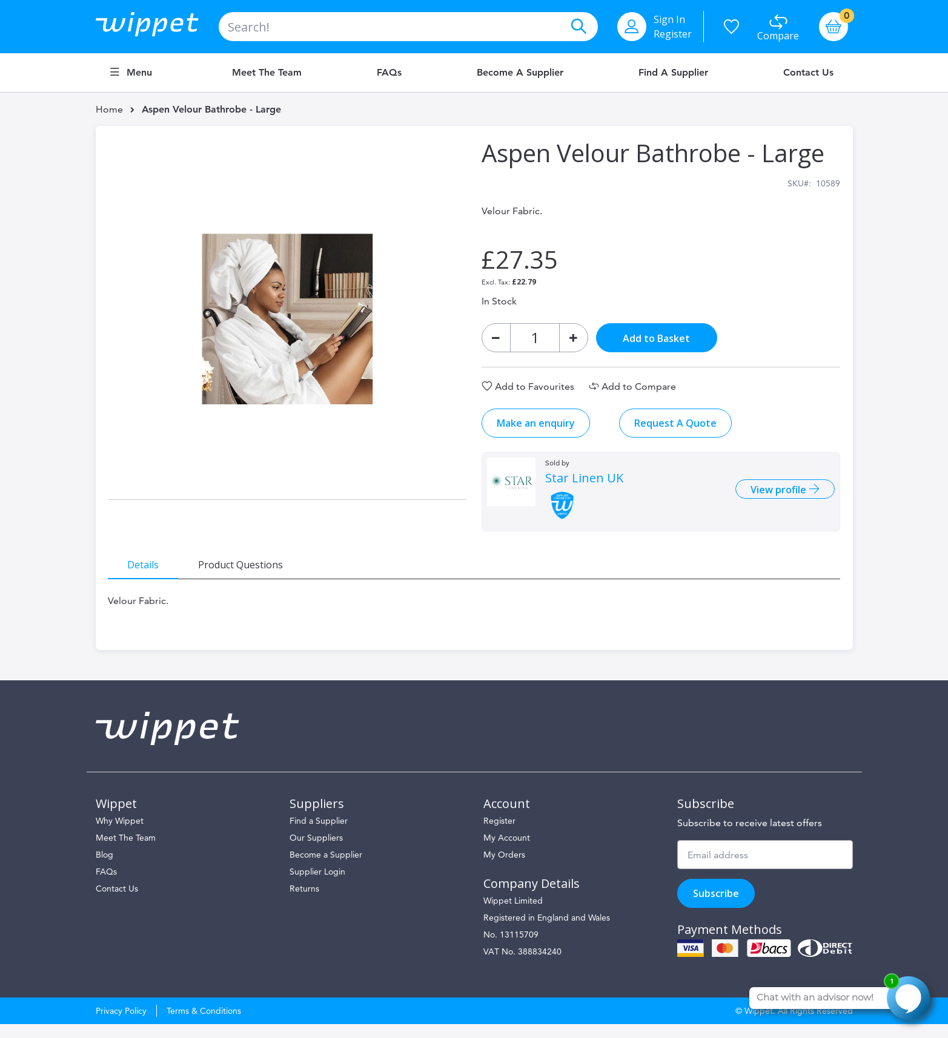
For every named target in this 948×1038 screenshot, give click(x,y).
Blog (104, 868)
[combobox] (408, 26)
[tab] (150, 570)
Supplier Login (317, 885)
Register (673, 34)
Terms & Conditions (204, 1024)
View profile (773, 497)
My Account (506, 851)
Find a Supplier (673, 72)
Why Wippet (120, 834)
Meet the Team (267, 72)
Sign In (669, 19)
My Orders (504, 868)
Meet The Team (126, 851)
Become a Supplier (520, 72)
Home (109, 109)
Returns (304, 902)
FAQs (389, 72)
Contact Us (808, 72)
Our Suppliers (316, 851)
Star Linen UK (584, 485)
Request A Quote (675, 429)
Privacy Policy (121, 1024)
